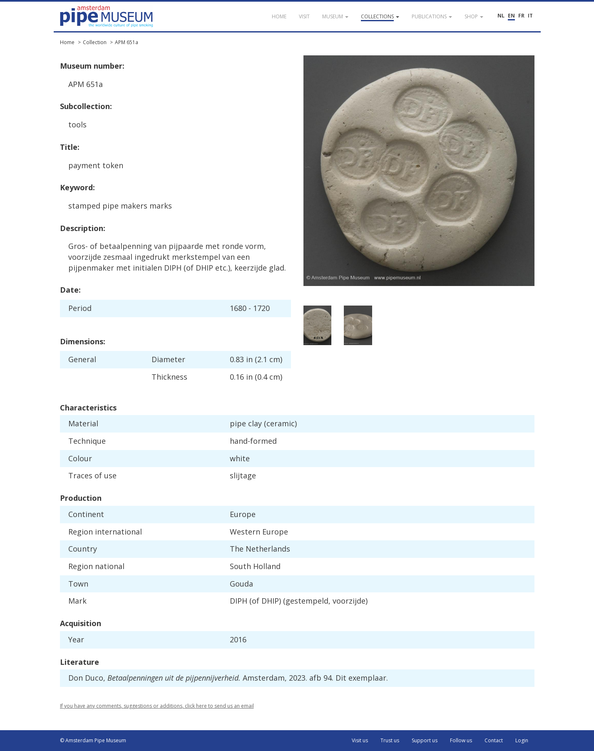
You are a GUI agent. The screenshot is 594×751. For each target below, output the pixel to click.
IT (530, 15)
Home (67, 42)
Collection (95, 42)
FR (521, 15)
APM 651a (126, 42)
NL (501, 15)
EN (511, 15)
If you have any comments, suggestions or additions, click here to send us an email (157, 705)
